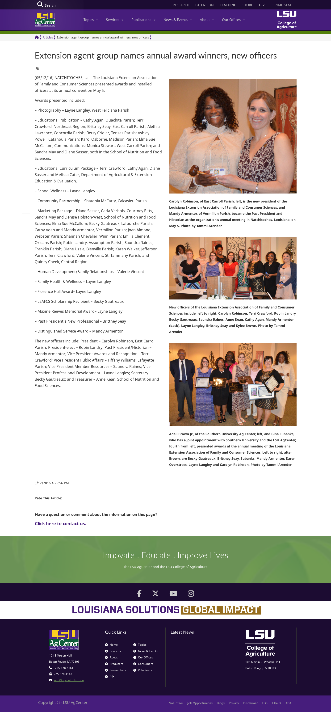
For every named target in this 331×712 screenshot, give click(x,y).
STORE (248, 5)
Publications (143, 19)
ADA (288, 703)
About (207, 19)
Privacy (234, 703)
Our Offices (233, 19)
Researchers (115, 670)
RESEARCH (181, 5)
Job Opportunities (200, 703)
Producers (114, 664)
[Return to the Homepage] (37, 37)
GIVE (262, 5)
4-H (109, 676)
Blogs (221, 703)
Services (114, 19)
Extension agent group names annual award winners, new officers (103, 37)
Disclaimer (250, 703)
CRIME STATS (282, 5)
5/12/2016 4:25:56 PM (52, 483)
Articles (48, 37)
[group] (39, 68)
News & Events (177, 19)
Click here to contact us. (60, 523)
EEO (265, 703)
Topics (91, 19)
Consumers (143, 664)
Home (111, 645)
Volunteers (142, 670)
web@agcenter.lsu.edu (69, 680)
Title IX (276, 703)
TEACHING (228, 5)
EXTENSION (204, 5)
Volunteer (176, 703)
